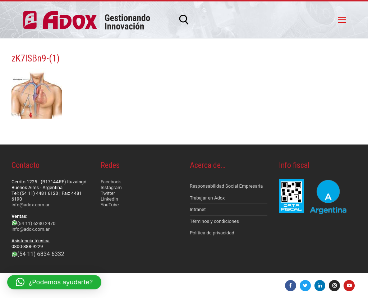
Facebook (111, 181)
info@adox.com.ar (31, 204)
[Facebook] (290, 285)
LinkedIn (109, 199)
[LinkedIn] (320, 285)
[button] (54, 282)
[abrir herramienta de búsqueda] (184, 20)
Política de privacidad (212, 232)
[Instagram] (334, 285)
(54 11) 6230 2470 (36, 223)
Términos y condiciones (214, 221)
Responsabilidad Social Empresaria (226, 186)
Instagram (111, 187)
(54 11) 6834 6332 (40, 254)
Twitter (108, 193)
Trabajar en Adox (207, 198)
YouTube (110, 204)
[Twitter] (305, 285)
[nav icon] (342, 19)
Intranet (198, 209)
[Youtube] (349, 285)
